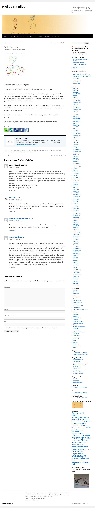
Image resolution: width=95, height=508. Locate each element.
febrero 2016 (76, 210)
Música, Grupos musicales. (79, 326)
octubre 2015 (76, 217)
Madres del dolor (77, 366)
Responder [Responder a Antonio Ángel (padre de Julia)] (12, 230)
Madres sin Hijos (13, 6)
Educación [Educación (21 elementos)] (75, 432)
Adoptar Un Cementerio (79, 62)
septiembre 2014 (77, 236)
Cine (74, 298)
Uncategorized (76, 345)
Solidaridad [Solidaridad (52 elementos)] (84, 458)
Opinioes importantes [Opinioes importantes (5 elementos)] (77, 444)
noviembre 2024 (77, 102)
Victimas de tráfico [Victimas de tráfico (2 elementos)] (79, 460)
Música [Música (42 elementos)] (74, 442)
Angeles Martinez (15, 237)
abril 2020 (75, 142)
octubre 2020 (76, 137)
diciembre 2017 (77, 177)
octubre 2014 (76, 234)
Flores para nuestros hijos (42, 36)
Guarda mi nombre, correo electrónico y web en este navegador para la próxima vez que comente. (31, 328)
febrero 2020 (76, 146)
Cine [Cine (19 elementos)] (89, 422)
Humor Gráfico (76, 318)
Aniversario (76, 293)
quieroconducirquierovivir (79, 331)
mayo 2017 (76, 186)
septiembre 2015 (77, 219)
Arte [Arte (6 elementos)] (73, 422)
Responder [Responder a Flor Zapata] (12, 211)
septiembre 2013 (77, 253)
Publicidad (75, 328)
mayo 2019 (76, 156)
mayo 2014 (76, 239)
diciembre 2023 (77, 107)
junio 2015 (75, 220)
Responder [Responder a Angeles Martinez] (12, 267)
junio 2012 (75, 279)
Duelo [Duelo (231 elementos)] (87, 427)
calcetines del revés (77, 382)
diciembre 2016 (77, 194)
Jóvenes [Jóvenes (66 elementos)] (75, 436)
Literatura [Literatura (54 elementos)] (86, 436)
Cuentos (75, 304)
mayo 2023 (76, 111)
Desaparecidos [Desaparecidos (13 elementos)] (76, 428)
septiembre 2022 (77, 121)
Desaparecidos (76, 307)
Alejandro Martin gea (78, 359)
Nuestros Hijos (21, 36)
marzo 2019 (76, 160)
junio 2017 (75, 184)
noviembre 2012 (77, 271)
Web (5, 321)
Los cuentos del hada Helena (80, 352)
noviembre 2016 (77, 196)
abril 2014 (75, 241)
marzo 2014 (76, 243)
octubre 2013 (76, 252)
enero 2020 (76, 147)
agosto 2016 (76, 199)
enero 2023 (76, 116)
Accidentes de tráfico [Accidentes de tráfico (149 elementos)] (78, 414)
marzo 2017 (76, 189)
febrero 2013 (76, 265)
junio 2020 (75, 139)
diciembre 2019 (77, 149)
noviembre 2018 (77, 165)
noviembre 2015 (77, 215)
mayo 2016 (76, 205)
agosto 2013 (76, 255)
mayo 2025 (76, 95)
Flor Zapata (22, 49)
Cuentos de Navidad (78, 305)
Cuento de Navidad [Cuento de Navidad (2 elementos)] (76, 425)
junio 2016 (75, 203)
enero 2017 (76, 193)
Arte (74, 295)
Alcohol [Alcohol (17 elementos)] (86, 417)
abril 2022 (75, 123)
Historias (75, 316)
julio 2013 (75, 257)
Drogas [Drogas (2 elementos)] (82, 428)
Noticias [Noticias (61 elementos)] (85, 442)
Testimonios (76, 344)
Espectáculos (76, 314)
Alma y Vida (76, 380)
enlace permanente (31, 152)
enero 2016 (76, 212)
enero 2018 (76, 175)
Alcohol (75, 290)
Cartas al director (77, 297)
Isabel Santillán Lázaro (78, 73)
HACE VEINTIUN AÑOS (79, 52)
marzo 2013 (76, 264)
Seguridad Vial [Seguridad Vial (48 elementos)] (77, 454)
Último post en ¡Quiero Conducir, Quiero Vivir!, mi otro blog (80, 48)
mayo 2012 (76, 281)
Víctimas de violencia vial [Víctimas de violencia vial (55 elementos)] (80, 463)
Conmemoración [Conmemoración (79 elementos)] (79, 423)
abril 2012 (75, 283)
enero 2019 (76, 161)
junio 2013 (75, 259)
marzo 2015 (76, 226)
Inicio (5, 36)
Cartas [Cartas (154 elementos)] (85, 421)
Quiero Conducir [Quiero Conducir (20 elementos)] (77, 450)
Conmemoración (26, 150)
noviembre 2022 (77, 120)
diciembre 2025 (77, 94)
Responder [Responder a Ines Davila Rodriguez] (12, 190)
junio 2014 (75, 238)
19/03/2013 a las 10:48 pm (16, 200)
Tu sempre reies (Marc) (78, 373)
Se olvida (7, 43)
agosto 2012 (76, 276)
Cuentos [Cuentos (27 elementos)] (83, 426)
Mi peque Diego (77, 368)
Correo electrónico (9, 315)
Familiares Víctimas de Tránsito (80, 363)
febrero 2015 (76, 227)
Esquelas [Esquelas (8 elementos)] (81, 432)
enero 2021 (76, 132)
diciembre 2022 (77, 118)
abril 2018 (75, 172)
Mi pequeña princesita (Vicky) (80, 370)
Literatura (75, 319)
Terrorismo (75, 342)
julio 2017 (75, 182)
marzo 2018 (76, 173)
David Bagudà (76, 361)
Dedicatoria (12, 36)
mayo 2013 (76, 260)
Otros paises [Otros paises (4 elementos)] (75, 448)
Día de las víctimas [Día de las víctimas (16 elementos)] (78, 430)
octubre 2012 (76, 272)
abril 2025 (75, 97)
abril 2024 (75, 106)
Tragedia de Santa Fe (78, 371)
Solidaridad (76, 338)
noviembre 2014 (77, 232)
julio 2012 (75, 278)
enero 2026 (76, 92)
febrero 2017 (76, 191)
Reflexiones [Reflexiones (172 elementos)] (77, 451)
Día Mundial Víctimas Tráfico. (80, 309)
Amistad (75, 292)
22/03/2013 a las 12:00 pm (16, 221)
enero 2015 (76, 229)
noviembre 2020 (77, 135)
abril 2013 (75, 262)
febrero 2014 (76, 245)
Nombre (6, 309)
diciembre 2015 (77, 213)
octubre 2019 (76, 153)
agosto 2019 (76, 154)
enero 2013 (76, 267)
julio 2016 (75, 201)
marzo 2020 (76, 144)
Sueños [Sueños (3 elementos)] (73, 460)
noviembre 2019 (77, 151)
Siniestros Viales (77, 337)
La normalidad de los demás (58, 43)
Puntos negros (76, 330)
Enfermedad (76, 312)
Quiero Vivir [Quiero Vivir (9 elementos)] (87, 449)
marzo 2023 (76, 114)
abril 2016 (75, 206)
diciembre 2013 (77, 248)
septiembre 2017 (77, 179)
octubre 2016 (76, 198)
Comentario (7, 287)
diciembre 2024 (77, 101)
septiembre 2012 (77, 274)
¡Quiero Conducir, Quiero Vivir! (80, 397)
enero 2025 (76, 99)
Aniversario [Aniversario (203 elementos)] (83, 419)
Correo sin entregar (36, 150)
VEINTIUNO (76, 66)
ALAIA (75, 378)
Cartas (60, 150)
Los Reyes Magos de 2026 (79, 64)
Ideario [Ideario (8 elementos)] (82, 434)
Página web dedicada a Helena (80, 354)
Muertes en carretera (78, 321)
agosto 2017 (76, 180)
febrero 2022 (76, 125)
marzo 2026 (76, 90)
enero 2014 (76, 246)
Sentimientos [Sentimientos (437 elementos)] (79, 455)
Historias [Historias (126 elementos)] (76, 433)
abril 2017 (75, 187)
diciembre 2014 (77, 231)
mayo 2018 (76, 170)
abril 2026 (75, 88)
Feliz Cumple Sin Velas (78, 68)
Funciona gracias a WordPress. (81, 503)
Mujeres (75, 325)
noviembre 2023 (77, 109)
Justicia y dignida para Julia (79, 364)
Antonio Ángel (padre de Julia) (19, 218)
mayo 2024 (76, 104)
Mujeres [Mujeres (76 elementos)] (84, 440)
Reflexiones (76, 333)
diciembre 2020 (77, 134)
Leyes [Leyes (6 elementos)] (80, 436)
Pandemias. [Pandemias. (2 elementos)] (80, 447)
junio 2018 (75, 168)
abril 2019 (75, 158)
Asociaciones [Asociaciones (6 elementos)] (77, 422)
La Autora (30, 36)
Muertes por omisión (78, 323)
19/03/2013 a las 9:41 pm (15, 167)
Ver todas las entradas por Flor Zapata (27, 144)
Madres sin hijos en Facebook (80, 387)
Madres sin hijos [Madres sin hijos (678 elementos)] (81, 437)
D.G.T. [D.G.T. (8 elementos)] (88, 425)
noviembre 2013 (77, 250)
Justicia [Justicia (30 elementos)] (87, 434)
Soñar (79, 80)
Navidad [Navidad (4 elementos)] (80, 442)
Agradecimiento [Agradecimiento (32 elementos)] (78, 417)
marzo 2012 (76, 285)
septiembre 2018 (77, 167)
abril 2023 (75, 113)
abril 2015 (75, 224)
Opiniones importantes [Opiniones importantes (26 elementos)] (80, 446)
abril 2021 (75, 128)
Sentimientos (45, 150)
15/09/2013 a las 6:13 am (15, 239)
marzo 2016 (76, 208)
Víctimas (75, 347)
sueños (74, 340)
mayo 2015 (76, 222)
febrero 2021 (76, 130)
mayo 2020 (76, 140)
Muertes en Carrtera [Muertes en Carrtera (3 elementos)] (76, 440)
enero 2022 (76, 127)
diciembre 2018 (77, 163)
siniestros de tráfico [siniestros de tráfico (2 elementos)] (76, 458)
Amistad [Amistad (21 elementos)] (74, 419)
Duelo (74, 311)
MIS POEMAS (55, 36)
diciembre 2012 (77, 269)
